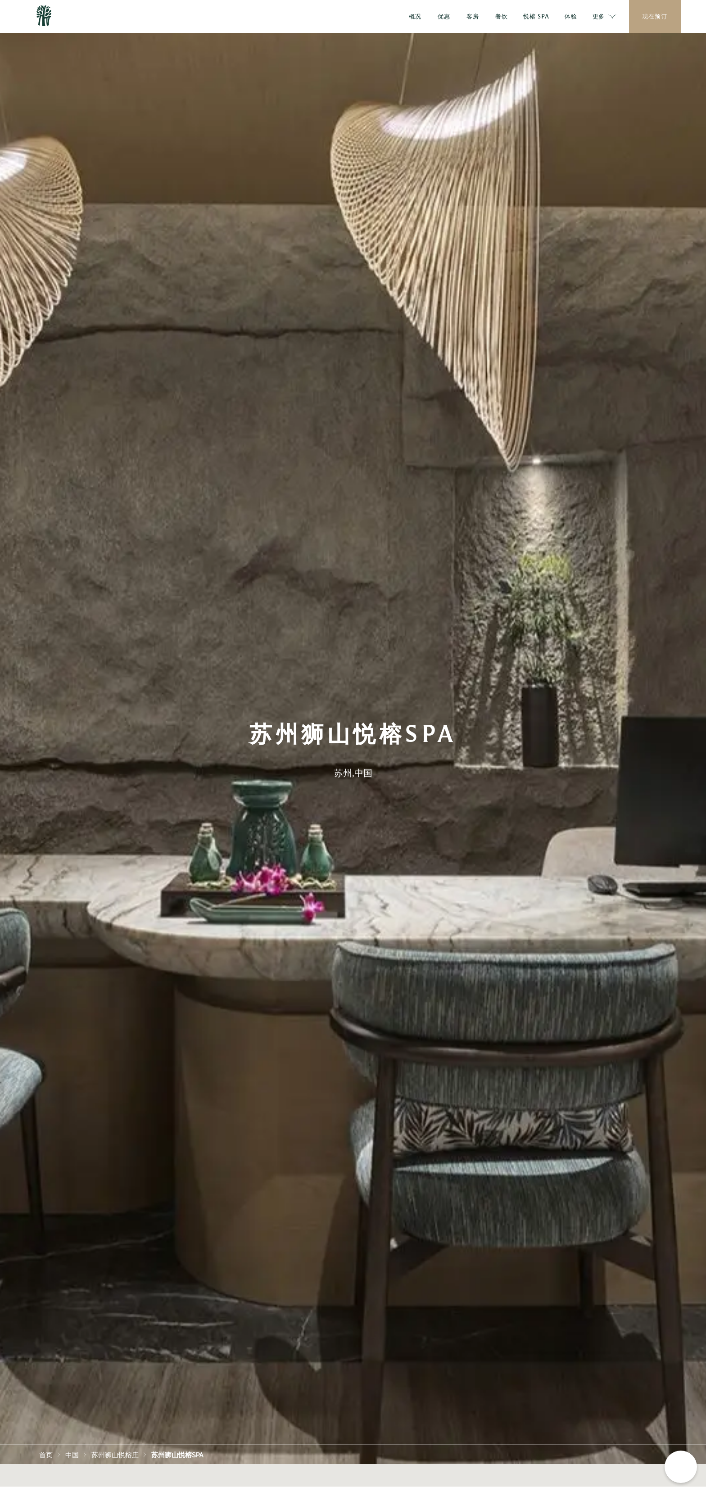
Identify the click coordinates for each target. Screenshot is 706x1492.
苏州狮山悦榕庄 (115, 1454)
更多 (605, 16)
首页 (46, 1454)
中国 (72, 1454)
